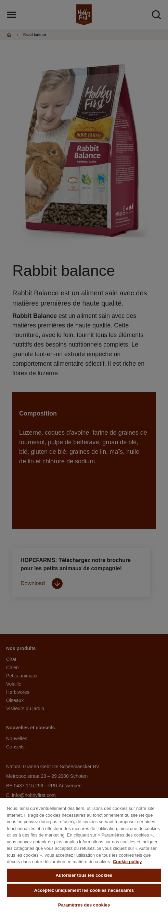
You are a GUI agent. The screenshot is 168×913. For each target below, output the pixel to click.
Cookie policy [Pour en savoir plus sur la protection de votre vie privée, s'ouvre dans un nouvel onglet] (127, 861)
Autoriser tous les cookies (84, 875)
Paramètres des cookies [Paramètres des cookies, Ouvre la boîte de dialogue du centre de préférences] (84, 905)
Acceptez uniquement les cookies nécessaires (84, 890)
